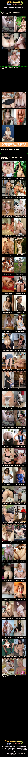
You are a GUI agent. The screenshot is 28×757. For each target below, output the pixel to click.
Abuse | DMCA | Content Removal (17, 754)
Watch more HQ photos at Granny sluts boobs (14, 144)
